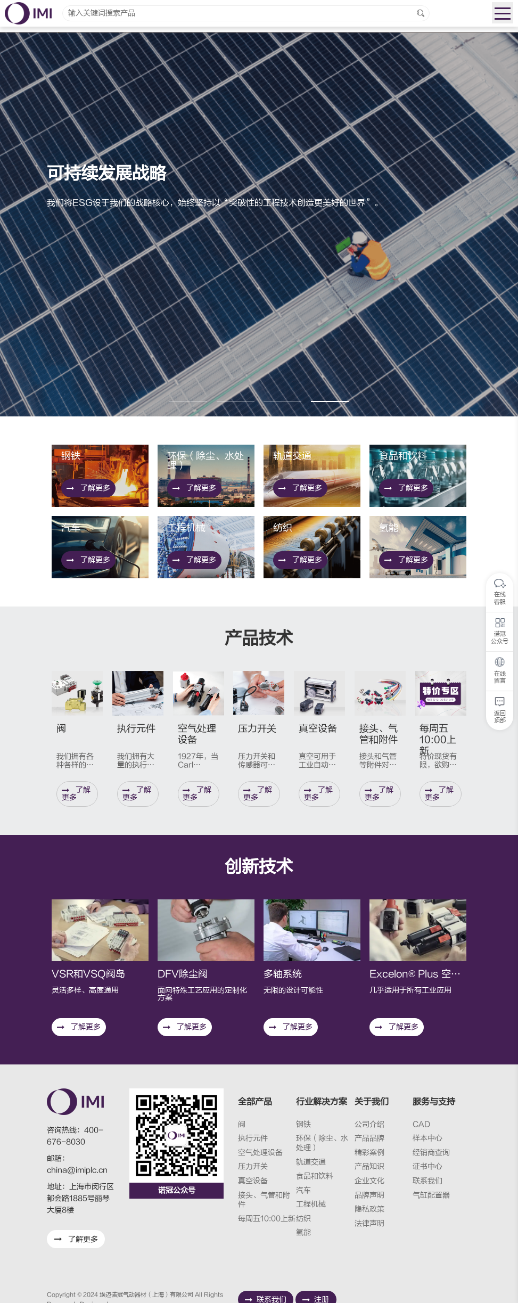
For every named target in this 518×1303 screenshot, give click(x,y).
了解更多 (88, 549)
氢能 (303, 1232)
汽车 (303, 1190)
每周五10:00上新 (266, 1218)
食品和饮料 (314, 1176)
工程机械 (311, 1204)
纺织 (303, 1218)
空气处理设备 (260, 1152)
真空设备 (253, 1180)
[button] (188, 402)
